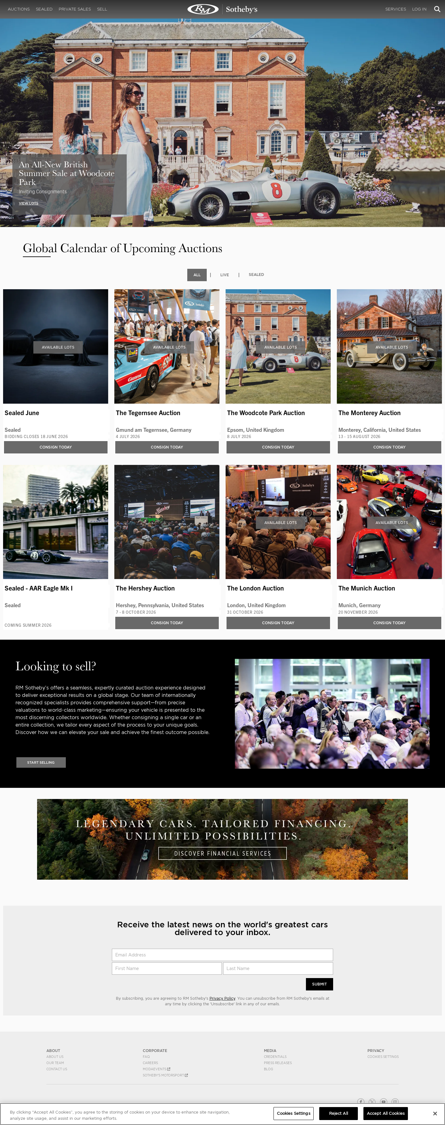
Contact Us (56, 1069)
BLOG (268, 1069)
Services (395, 9)
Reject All (338, 1113)
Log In (419, 9)
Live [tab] (224, 275)
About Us (54, 1056)
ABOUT (53, 1050)
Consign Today (56, 447)
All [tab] (197, 275)
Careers (150, 1063)
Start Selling (41, 762)
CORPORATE (155, 1050)
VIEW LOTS (28, 203)
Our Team (55, 1063)
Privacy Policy (222, 998)
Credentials (275, 1056)
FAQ (146, 1056)
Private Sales (75, 9)
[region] (222, 1114)
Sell (102, 9)
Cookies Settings (383, 1056)
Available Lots (58, 347)
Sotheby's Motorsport (165, 1075)
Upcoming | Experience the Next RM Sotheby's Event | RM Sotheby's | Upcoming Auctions (222, 9)
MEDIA (270, 1050)
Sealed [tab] (256, 274)
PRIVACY (375, 1050)
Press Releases (278, 1063)
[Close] (435, 1113)
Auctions (19, 9)
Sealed (44, 9)
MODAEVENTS (156, 1069)
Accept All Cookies (386, 1113)
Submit (319, 984)
